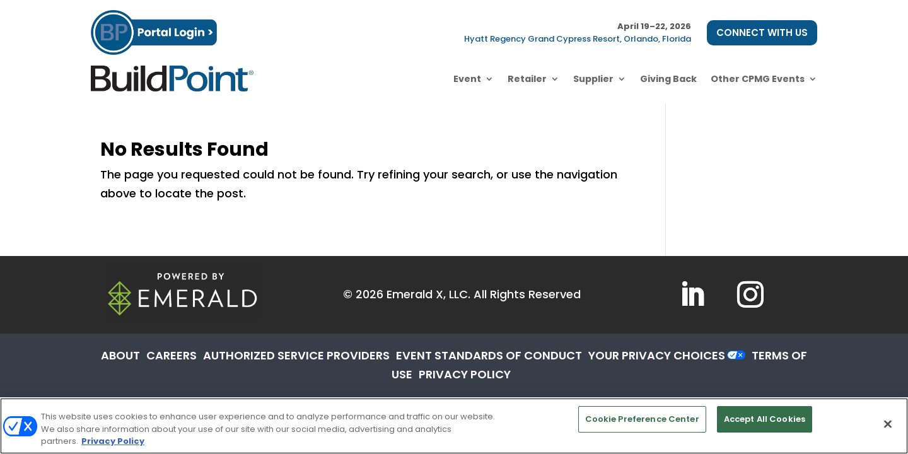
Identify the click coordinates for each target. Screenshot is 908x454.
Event (467, 79)
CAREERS (171, 355)
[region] (454, 426)
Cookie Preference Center (642, 419)
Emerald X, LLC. (428, 294)
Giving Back (668, 79)
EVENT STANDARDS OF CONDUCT (489, 355)
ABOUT (120, 355)
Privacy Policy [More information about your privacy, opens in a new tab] (112, 441)
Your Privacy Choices (656, 355)
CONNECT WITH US (762, 32)
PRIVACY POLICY (465, 374)
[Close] (888, 424)
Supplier (593, 79)
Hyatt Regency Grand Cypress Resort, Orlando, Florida (577, 39)
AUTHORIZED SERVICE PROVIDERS (296, 355)
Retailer (527, 79)
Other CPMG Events (758, 79)
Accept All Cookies (764, 419)
